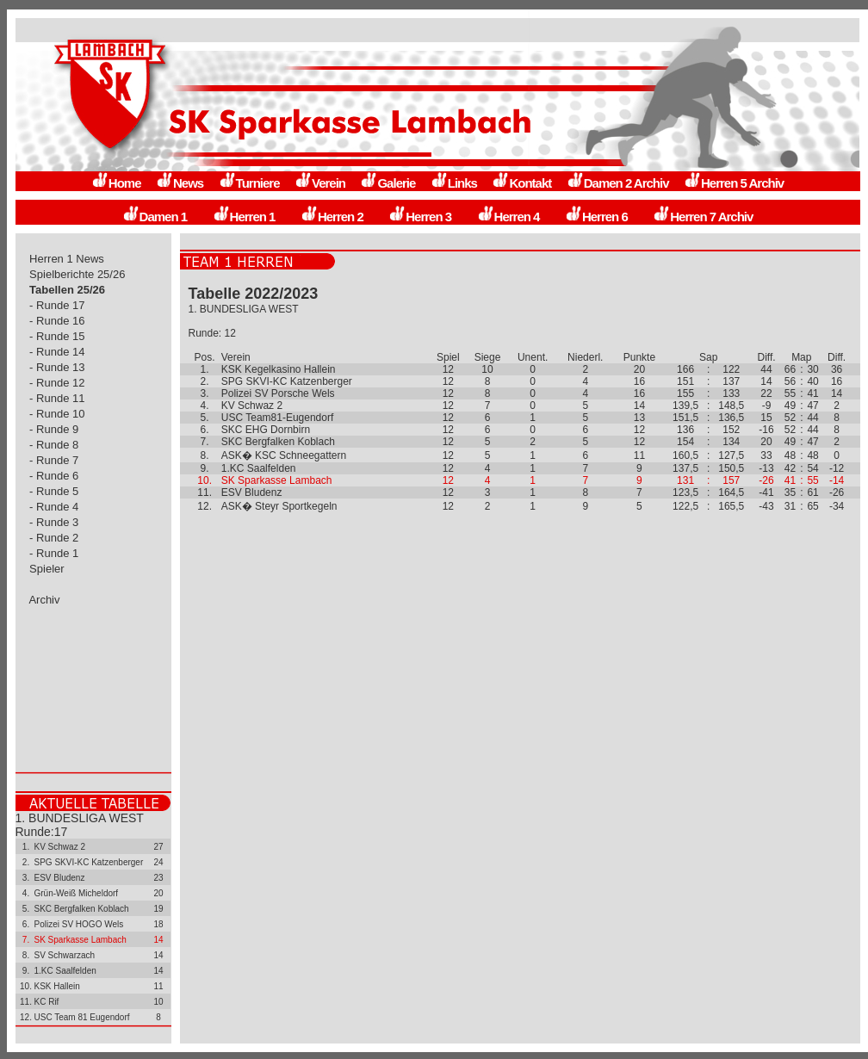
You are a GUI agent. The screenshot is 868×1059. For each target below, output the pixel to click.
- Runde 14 (58, 351)
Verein (319, 183)
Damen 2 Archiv (618, 183)
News (179, 183)
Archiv (45, 599)
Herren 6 (596, 216)
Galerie (387, 183)
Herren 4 (508, 216)
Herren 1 (244, 216)
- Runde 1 (54, 553)
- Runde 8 (54, 444)
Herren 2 (332, 216)
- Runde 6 (54, 475)
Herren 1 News (67, 258)
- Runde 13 (58, 367)
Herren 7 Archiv (703, 216)
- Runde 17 (58, 305)
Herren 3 (419, 216)
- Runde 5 (54, 491)
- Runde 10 (58, 413)
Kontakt (521, 183)
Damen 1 (155, 216)
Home (116, 183)
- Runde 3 (54, 522)
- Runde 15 (58, 336)
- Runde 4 (54, 506)
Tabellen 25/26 (67, 289)
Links (454, 183)
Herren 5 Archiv (734, 183)
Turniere (249, 183)
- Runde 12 (58, 382)
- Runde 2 (54, 537)
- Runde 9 (54, 429)
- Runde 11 (58, 398)
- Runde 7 (54, 460)
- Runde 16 (58, 320)
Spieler (47, 568)
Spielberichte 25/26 (78, 274)
